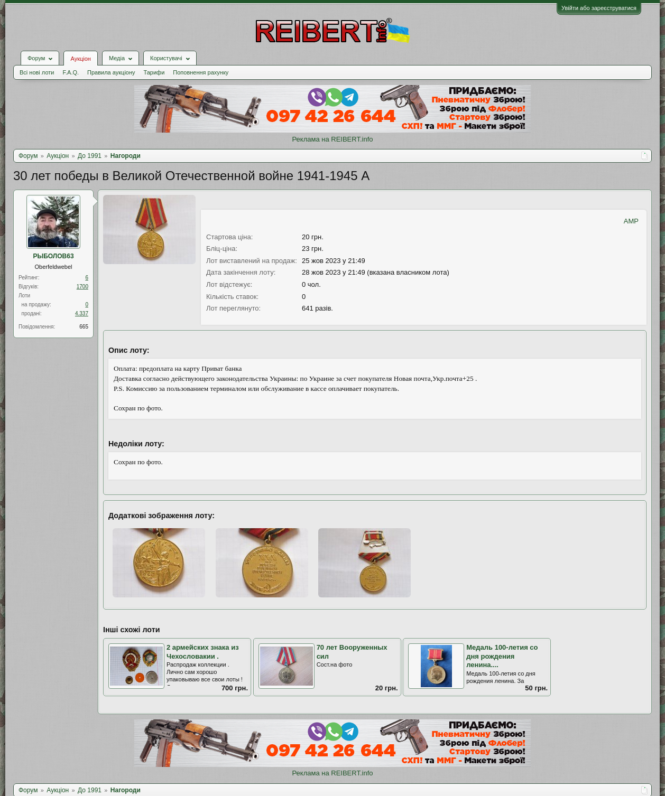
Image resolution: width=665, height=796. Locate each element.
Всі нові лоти (37, 72)
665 (83, 327)
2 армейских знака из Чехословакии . (203, 651)
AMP (631, 221)
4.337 (81, 313)
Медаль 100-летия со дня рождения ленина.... (502, 656)
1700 (82, 286)
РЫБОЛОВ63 (53, 256)
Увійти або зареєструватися (598, 8)
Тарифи (154, 72)
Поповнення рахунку (200, 72)
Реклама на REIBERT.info (332, 139)
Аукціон (80, 58)
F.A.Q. (70, 72)
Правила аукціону (111, 72)
